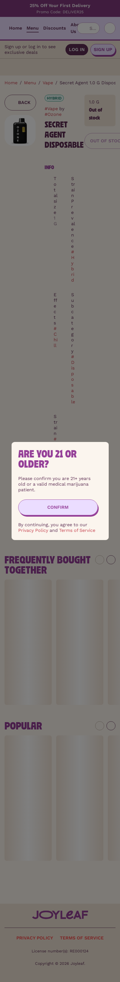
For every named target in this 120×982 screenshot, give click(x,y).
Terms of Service (77, 530)
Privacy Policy (33, 530)
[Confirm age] (58, 507)
